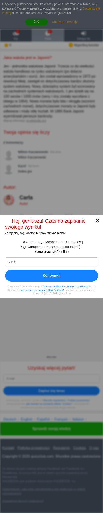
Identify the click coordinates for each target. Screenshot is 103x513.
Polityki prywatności (78, 286)
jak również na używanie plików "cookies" (42, 289)
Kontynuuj (51, 275)
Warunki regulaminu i (54, 286)
